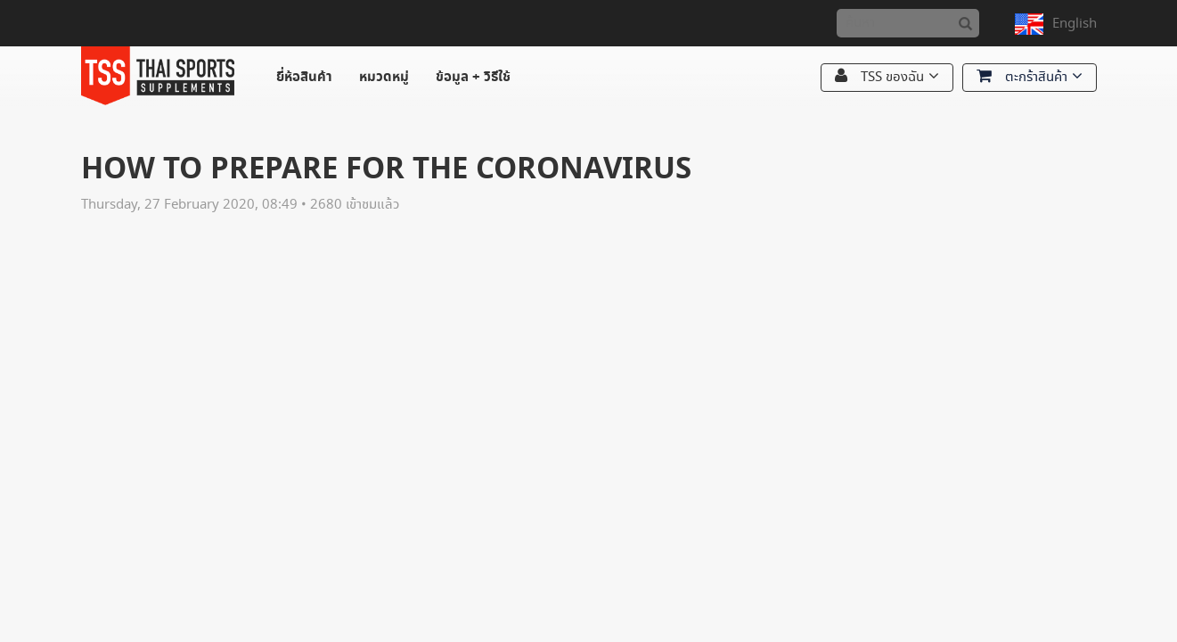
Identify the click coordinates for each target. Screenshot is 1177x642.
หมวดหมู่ (384, 77)
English (1074, 23)
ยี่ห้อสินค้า (304, 77)
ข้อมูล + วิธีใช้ (473, 77)
